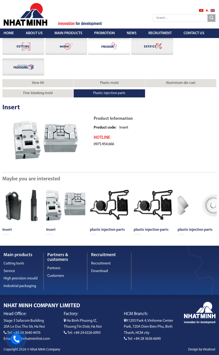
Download (99, 271)
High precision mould (21, 278)
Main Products (68, 33)
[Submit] (211, 18)
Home (9, 33)
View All (38, 83)
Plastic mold (109, 83)
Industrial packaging (20, 286)
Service (9, 271)
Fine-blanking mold (38, 93)
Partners (53, 268)
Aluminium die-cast (180, 83)
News (131, 33)
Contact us (194, 33)
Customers (55, 276)
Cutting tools (14, 263)
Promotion (104, 33)
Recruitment (160, 33)
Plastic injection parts (109, 93)
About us (34, 33)
